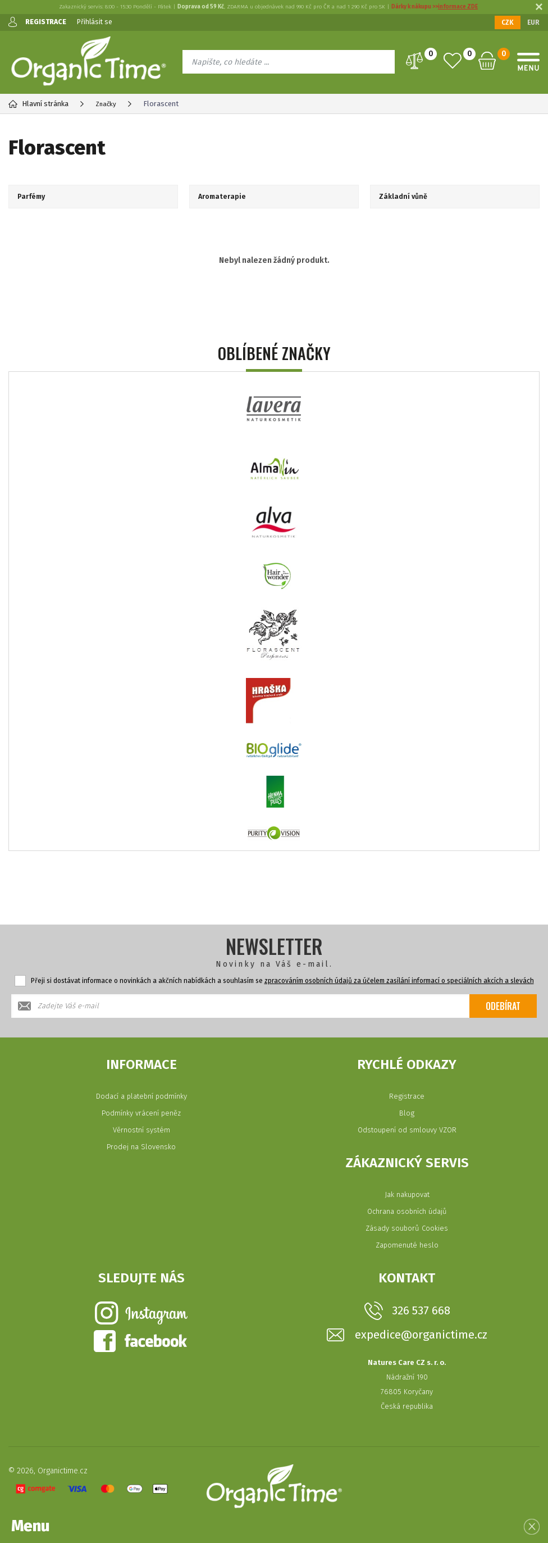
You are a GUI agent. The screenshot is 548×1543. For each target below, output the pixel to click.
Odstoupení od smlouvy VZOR (407, 1130)
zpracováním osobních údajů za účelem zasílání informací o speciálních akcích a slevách (399, 981)
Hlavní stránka (38, 103)
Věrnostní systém (141, 1130)
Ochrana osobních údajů (407, 1211)
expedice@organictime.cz (421, 1334)
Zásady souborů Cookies (407, 1228)
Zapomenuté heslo (407, 1245)
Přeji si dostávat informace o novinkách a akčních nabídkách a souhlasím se (282, 981)
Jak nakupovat (407, 1194)
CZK (507, 22)
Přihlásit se (98, 21)
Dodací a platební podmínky (141, 1096)
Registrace (406, 1096)
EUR (533, 22)
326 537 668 (421, 1310)
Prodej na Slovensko (141, 1147)
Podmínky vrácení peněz (141, 1113)
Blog (406, 1113)
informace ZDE (458, 6)
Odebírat (503, 1006)
